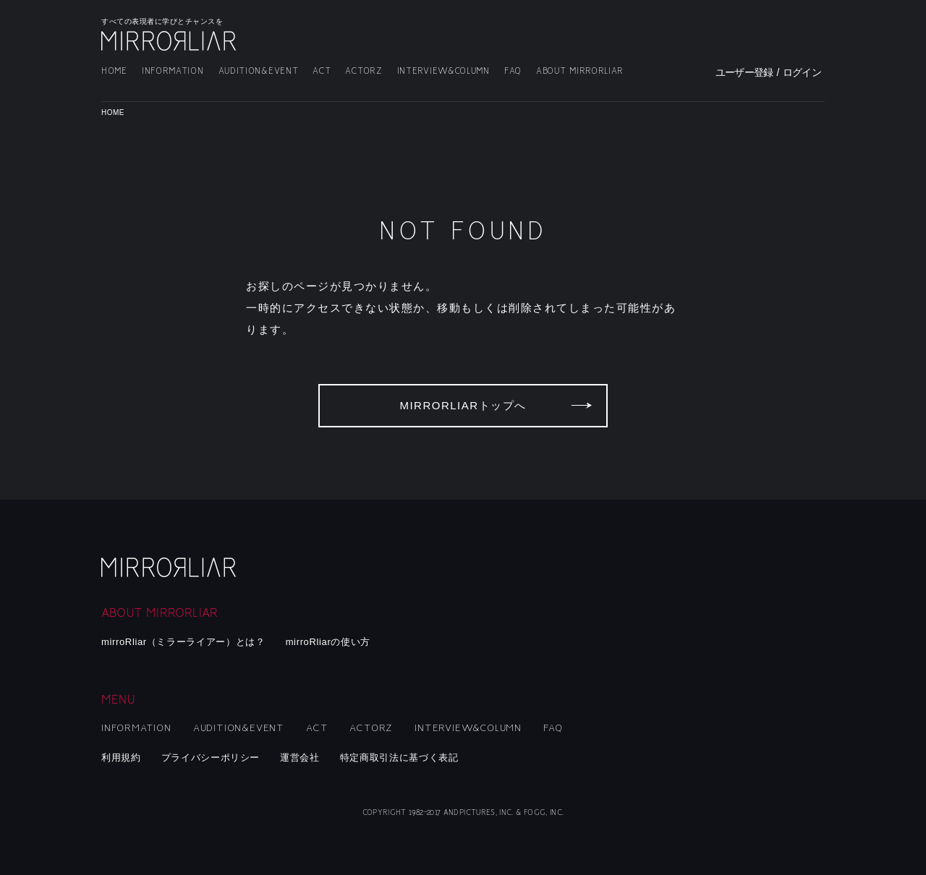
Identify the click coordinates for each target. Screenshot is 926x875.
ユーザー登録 (744, 72)
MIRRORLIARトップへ (462, 405)
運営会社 (300, 757)
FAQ (513, 71)
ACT (322, 71)
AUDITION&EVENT (258, 71)
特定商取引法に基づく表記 (399, 757)
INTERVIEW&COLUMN (443, 71)
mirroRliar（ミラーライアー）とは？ (183, 641)
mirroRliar (170, 567)
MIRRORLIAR (170, 41)
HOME (114, 71)
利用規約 (121, 757)
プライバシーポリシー (210, 757)
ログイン (802, 72)
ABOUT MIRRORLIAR (580, 71)
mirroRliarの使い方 (328, 641)
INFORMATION (173, 71)
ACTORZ (363, 71)
